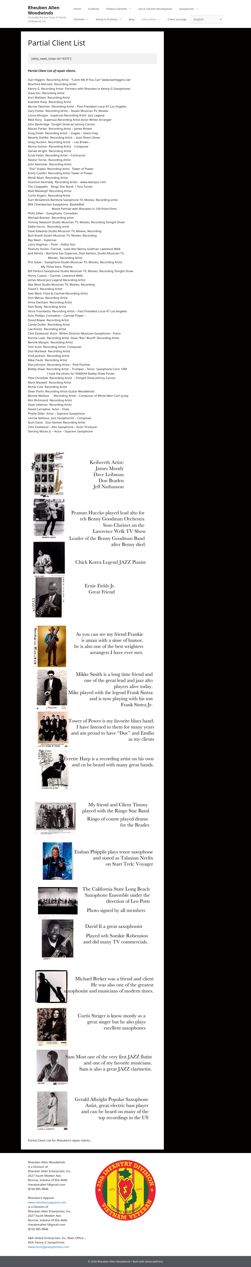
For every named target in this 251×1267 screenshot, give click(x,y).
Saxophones (190, 8)
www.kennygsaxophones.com (48, 1247)
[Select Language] (206, 19)
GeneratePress (154, 1261)
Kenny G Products (111, 19)
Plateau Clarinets (120, 8)
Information (152, 19)
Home (77, 8)
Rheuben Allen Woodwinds (43, 10)
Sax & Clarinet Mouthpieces (155, 8)
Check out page (177, 19)
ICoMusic (93, 8)
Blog (132, 19)
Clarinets (83, 19)
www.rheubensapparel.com (47, 1202)
